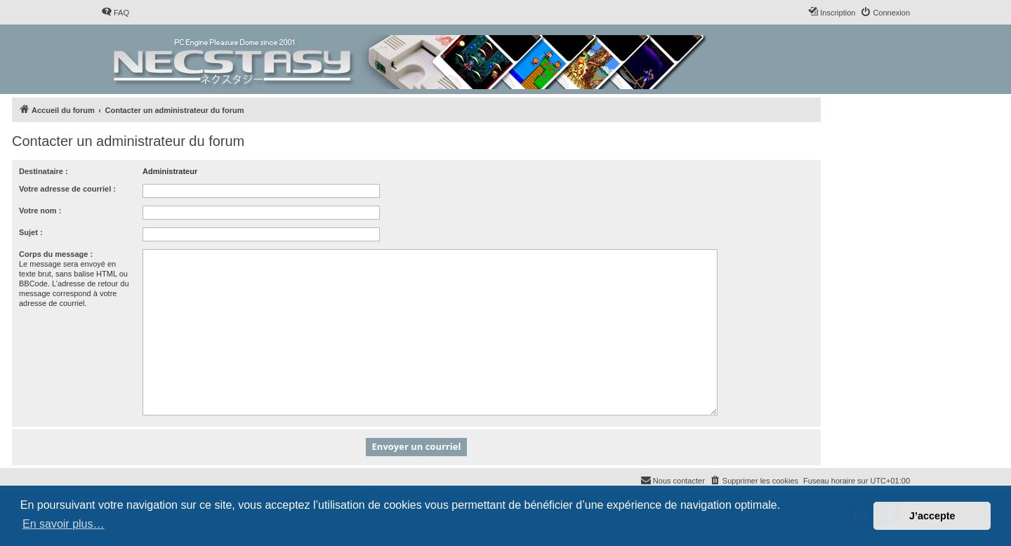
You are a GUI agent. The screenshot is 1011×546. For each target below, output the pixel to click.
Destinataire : (43, 171)
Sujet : (31, 232)
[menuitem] (115, 12)
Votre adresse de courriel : (67, 189)
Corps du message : (56, 254)
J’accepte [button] (932, 515)
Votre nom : (40, 210)
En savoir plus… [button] (63, 524)
